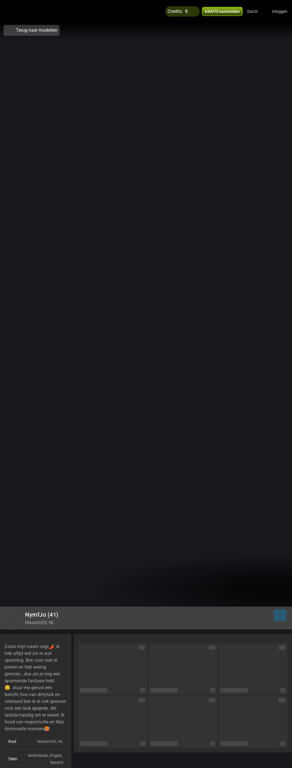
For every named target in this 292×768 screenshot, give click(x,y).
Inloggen (279, 11)
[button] (256, 11)
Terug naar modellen (31, 30)
